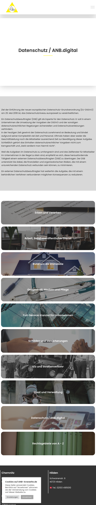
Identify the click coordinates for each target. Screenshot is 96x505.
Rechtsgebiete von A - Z (48, 443)
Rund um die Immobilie (48, 264)
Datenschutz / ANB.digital (48, 418)
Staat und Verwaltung (48, 392)
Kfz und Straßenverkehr (48, 366)
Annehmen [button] (27, 497)
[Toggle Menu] (93, 7)
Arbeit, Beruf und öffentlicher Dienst (48, 238)
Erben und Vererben (48, 212)
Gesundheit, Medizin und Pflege (48, 289)
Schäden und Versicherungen (48, 341)
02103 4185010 (64, 487)
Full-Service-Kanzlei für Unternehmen (48, 315)
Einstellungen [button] (12, 497)
